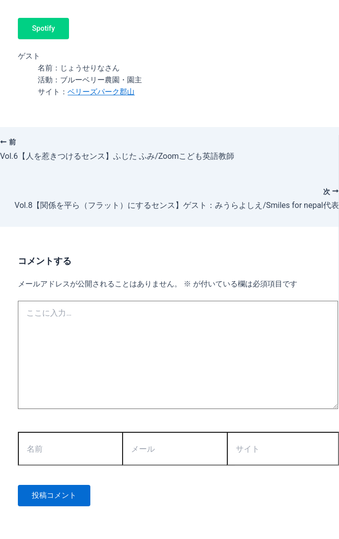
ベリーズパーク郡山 (101, 91)
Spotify (43, 28)
